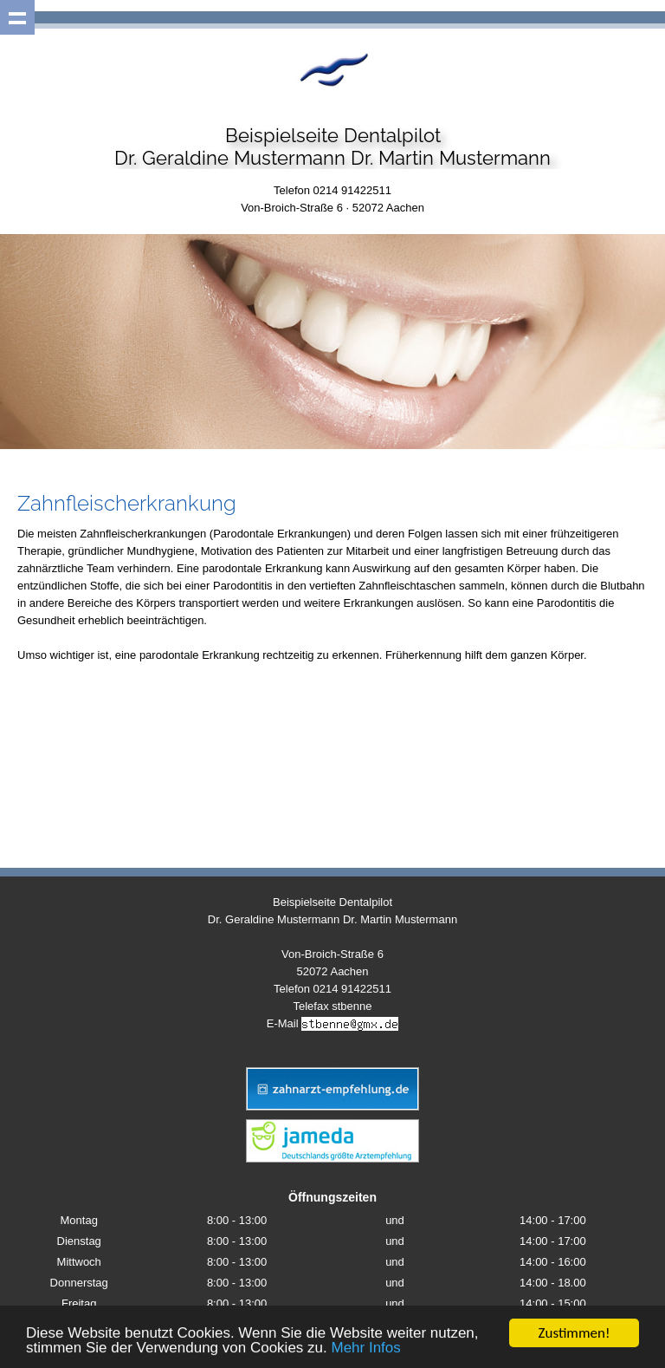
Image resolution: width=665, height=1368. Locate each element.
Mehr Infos (365, 1348)
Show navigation (17, 17)
